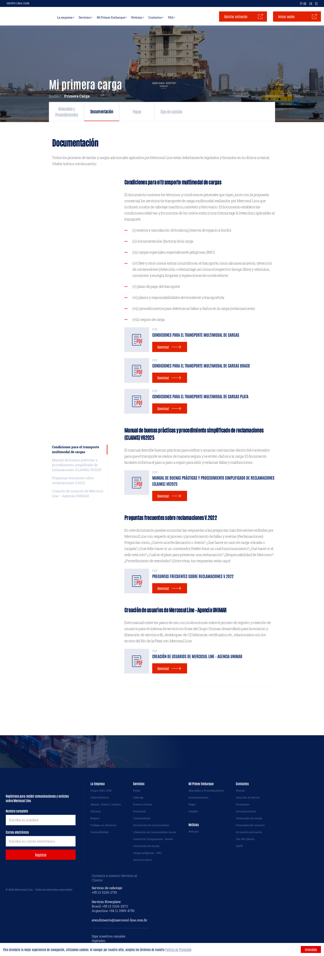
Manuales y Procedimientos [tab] (78, 111)
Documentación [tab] (135, 111)
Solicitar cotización (235, 16)
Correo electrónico (17, 832)
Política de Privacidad (178, 949)
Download (163, 347)
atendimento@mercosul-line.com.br (119, 920)
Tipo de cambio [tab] (248, 111)
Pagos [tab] (192, 111)
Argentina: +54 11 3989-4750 (113, 911)
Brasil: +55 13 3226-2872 (110, 906)
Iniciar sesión (286, 16)
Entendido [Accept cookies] (311, 949)
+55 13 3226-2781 (104, 892)
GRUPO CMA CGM (18, 3)
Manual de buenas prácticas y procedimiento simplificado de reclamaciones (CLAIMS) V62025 (76, 465)
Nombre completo (17, 811)
